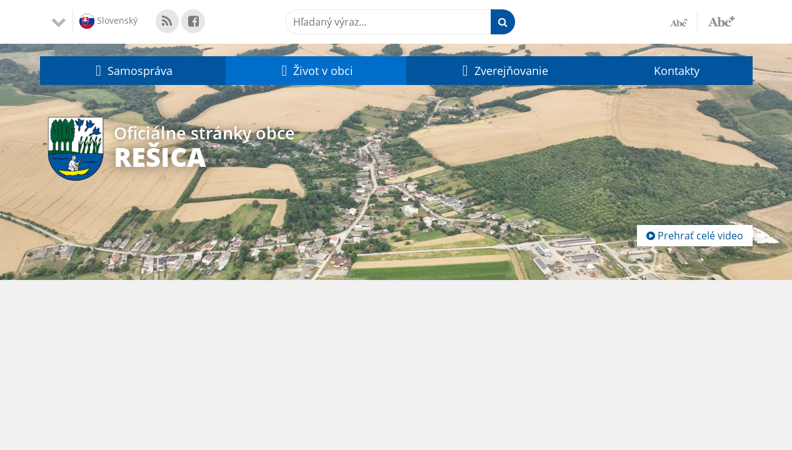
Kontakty (676, 70)
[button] (133, 70)
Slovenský (108, 21)
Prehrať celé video (694, 235)
